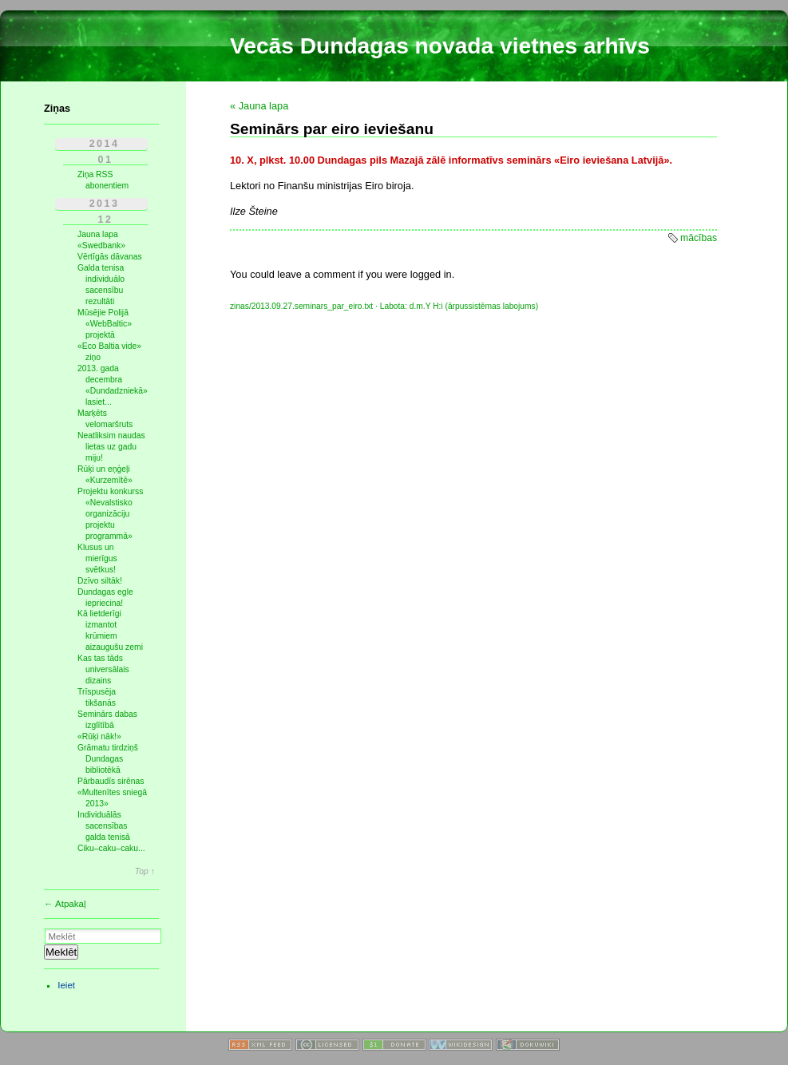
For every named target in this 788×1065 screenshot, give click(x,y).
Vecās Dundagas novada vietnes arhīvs (440, 46)
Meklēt (61, 952)
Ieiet (66, 985)
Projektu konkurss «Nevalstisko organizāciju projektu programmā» (110, 513)
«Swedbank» (101, 245)
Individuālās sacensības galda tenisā (103, 825)
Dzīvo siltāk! (99, 580)
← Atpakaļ (65, 904)
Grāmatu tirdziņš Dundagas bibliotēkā (107, 758)
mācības (698, 237)
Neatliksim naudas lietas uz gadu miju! (111, 446)
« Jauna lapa (259, 106)
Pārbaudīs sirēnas (111, 781)
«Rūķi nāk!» (99, 736)
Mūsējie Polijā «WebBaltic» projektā (104, 323)
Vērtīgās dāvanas (109, 256)
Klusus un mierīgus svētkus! (97, 558)
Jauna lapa (97, 234)
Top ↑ (145, 872)
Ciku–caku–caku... (111, 848)
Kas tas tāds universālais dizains (103, 669)
